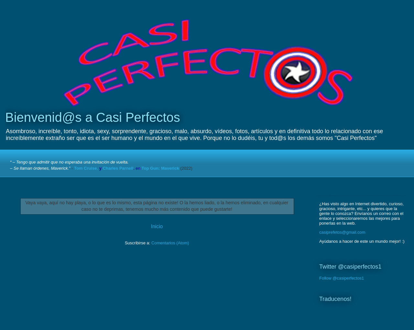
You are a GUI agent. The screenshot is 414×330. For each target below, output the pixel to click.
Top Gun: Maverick (160, 168)
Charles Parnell (118, 168)
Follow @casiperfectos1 (341, 278)
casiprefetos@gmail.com (342, 232)
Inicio (157, 226)
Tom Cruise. (86, 168)
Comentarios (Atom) (170, 242)
